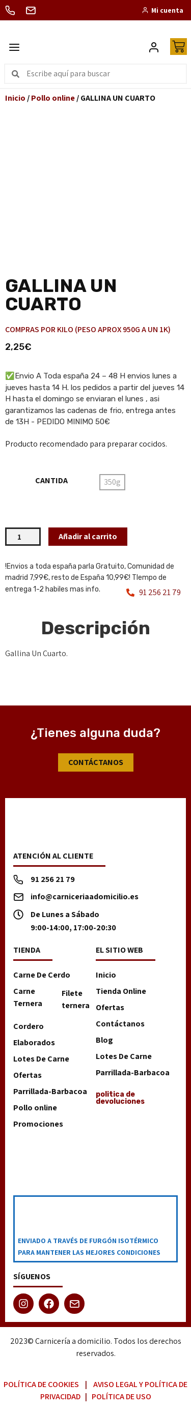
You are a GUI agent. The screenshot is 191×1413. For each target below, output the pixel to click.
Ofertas (27, 1075)
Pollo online (53, 98)
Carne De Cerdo (41, 974)
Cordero (28, 1026)
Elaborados (34, 1042)
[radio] (112, 482)
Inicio (15, 98)
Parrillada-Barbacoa (50, 1091)
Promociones (38, 1123)
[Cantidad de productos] (23, 536)
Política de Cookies (41, 1384)
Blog (104, 1040)
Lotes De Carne (41, 1058)
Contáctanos (120, 1023)
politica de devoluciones (120, 1098)
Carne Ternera (27, 997)
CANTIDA (51, 481)
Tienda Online (121, 991)
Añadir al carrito (88, 536)
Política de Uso (121, 1396)
